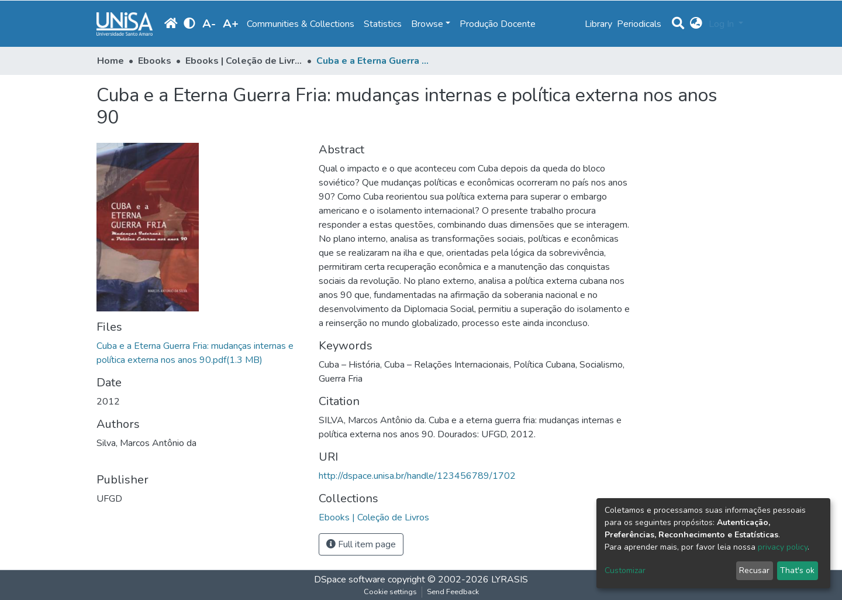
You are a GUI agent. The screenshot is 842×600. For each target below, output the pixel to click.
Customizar (625, 570)
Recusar (754, 570)
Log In (722, 24)
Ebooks (154, 60)
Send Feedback (453, 592)
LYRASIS (509, 579)
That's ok (797, 570)
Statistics (383, 24)
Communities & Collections (300, 24)
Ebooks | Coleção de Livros (243, 60)
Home (110, 60)
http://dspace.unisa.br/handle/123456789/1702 (417, 475)
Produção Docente (498, 24)
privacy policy (783, 547)
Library (598, 24)
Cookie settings (390, 592)
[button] (696, 24)
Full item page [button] (361, 544)
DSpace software (349, 579)
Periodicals (639, 24)
